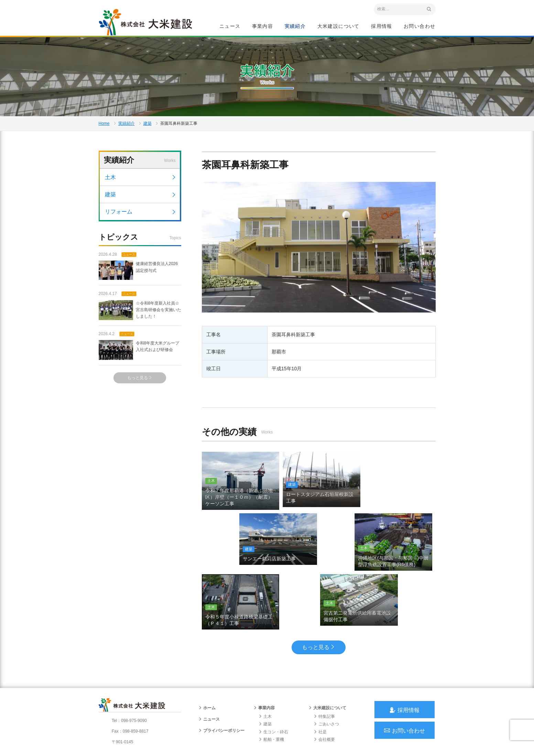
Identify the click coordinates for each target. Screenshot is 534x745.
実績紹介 (295, 26)
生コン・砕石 (273, 676)
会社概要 (324, 683)
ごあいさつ (326, 668)
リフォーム (140, 215)
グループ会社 (328, 706)
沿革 (320, 691)
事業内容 (262, 26)
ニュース (230, 26)
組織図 (322, 699)
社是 (320, 676)
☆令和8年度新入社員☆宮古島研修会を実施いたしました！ (140, 314)
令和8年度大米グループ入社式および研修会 (139, 353)
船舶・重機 (271, 683)
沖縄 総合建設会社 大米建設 (146, 22)
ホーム (207, 652)
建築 (147, 125)
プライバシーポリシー (221, 674)
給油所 (267, 699)
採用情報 (381, 26)
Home (104, 125)
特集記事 (324, 660)
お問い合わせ (419, 26)
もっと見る (139, 381)
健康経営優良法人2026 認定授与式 (138, 274)
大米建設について (338, 26)
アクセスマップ (128, 699)
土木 (140, 181)
